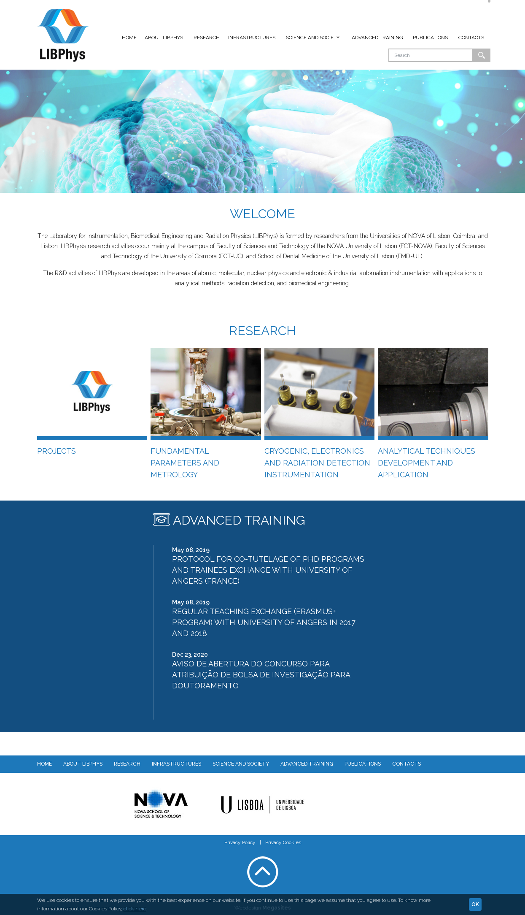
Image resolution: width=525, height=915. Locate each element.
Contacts (471, 38)
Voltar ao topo (263, 872)
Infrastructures (251, 38)
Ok (481, 55)
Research (207, 38)
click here (135, 909)
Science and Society (312, 38)
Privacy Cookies (283, 842)
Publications (430, 38)
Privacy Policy (240, 842)
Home (129, 38)
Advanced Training (377, 38)
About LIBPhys (164, 38)
